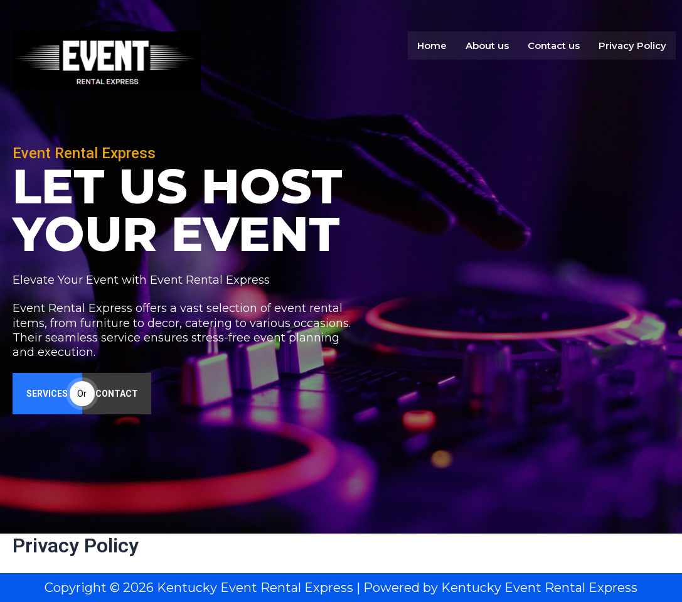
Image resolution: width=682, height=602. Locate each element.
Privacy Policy (632, 44)
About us (487, 44)
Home (432, 44)
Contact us (554, 44)
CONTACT (116, 395)
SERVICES (47, 395)
